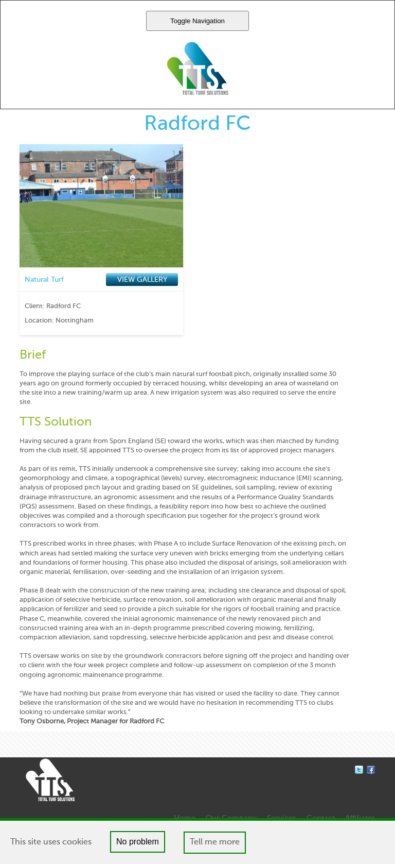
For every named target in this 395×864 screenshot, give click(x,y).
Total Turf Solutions (197, 68)
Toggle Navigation (197, 21)
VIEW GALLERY (142, 279)
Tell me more (215, 842)
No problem (137, 841)
